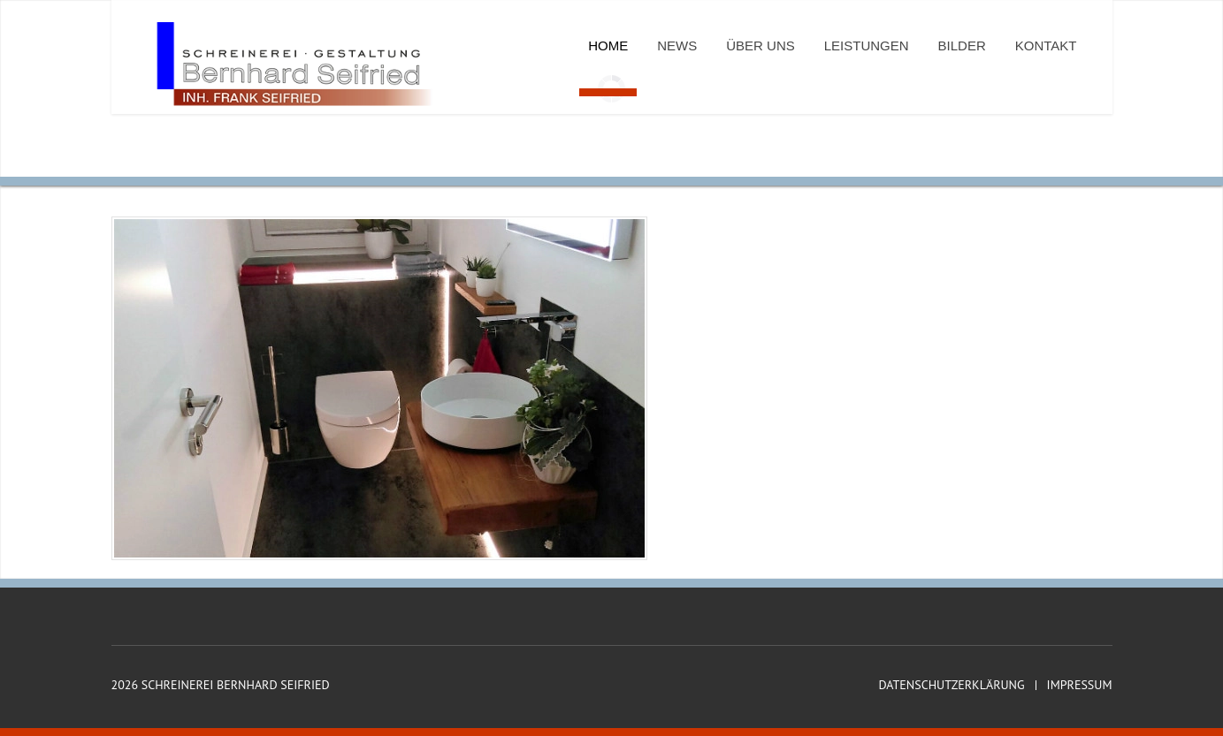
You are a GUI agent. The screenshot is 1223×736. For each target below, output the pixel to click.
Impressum (1079, 685)
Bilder (962, 45)
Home (608, 45)
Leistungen (866, 45)
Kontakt (1046, 45)
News (677, 45)
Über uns (760, 45)
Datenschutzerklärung (951, 685)
